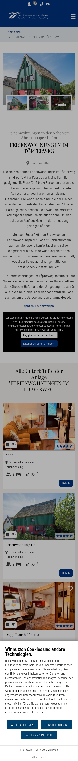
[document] (39, 683)
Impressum (26, 749)
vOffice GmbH (39, 757)
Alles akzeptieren (39, 735)
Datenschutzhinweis (47, 749)
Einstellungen (56, 725)
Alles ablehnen (22, 725)
